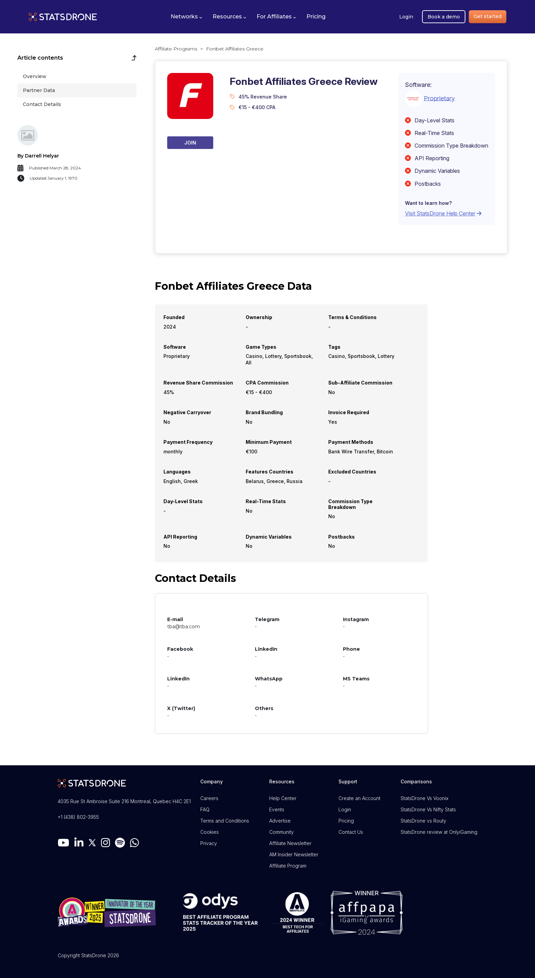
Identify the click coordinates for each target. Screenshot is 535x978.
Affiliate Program (287, 866)
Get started (488, 16)
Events (276, 809)
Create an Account (359, 798)
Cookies (209, 832)
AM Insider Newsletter (293, 854)
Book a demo (444, 17)
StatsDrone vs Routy (423, 821)
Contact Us (350, 832)
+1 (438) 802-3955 (78, 817)
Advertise (280, 821)
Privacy (208, 843)
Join (190, 143)
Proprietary (439, 98)
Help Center (283, 798)
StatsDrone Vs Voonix (424, 798)
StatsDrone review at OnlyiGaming (439, 832)
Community (281, 832)
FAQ (204, 809)
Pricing (346, 821)
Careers (209, 798)
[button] (186, 17)
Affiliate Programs (176, 49)
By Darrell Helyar (38, 156)
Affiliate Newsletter (290, 843)
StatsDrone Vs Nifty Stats (428, 809)
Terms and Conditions (224, 821)
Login (406, 17)
